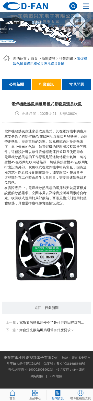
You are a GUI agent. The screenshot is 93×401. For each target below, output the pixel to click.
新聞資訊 (48, 58)
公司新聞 (16, 84)
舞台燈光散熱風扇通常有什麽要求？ (46, 330)
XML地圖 (55, 376)
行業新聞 (66, 58)
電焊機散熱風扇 (16, 131)
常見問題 (76, 84)
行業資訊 (46, 84)
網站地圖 (37, 376)
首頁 (34, 58)
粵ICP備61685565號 (70, 364)
